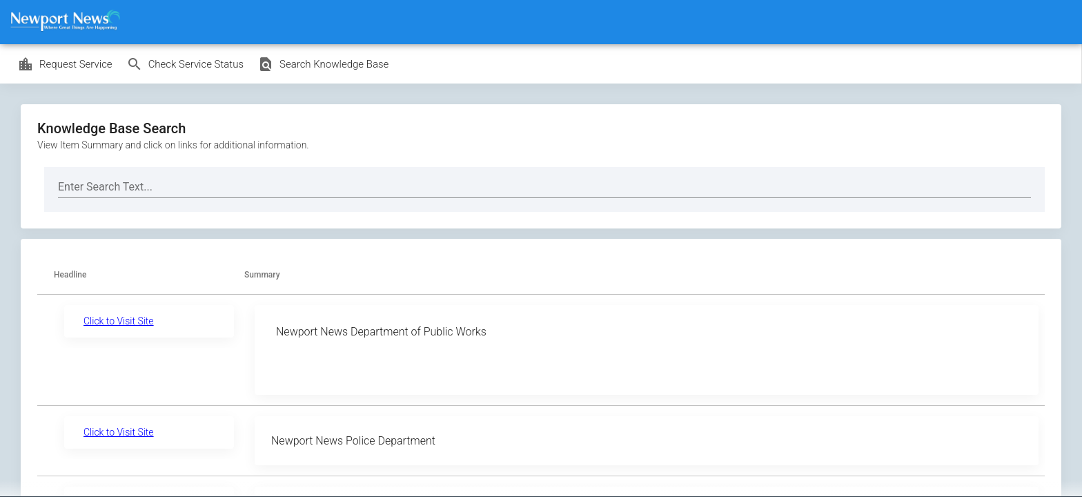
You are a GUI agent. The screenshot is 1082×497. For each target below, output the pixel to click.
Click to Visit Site (118, 321)
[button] (76, 275)
